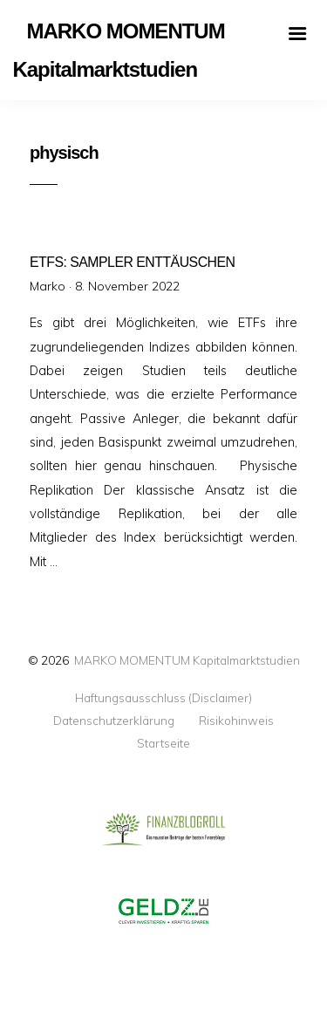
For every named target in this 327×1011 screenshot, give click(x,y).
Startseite (163, 743)
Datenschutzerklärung (113, 720)
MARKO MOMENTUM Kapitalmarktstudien (187, 659)
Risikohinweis (236, 720)
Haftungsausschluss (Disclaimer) (163, 698)
